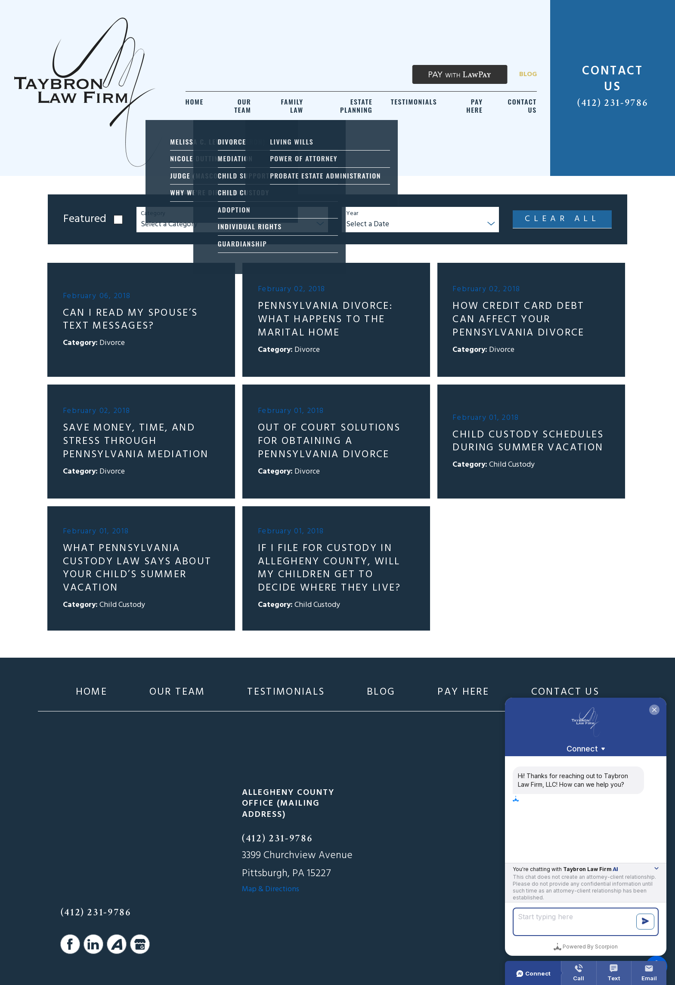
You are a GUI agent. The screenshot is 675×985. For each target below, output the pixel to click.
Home (91, 692)
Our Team (177, 692)
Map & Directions (270, 889)
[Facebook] (70, 944)
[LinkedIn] (93, 944)
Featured (84, 219)
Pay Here (463, 692)
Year (352, 214)
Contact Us (565, 692)
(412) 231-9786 (612, 102)
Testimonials (286, 692)
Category (153, 214)
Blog (528, 74)
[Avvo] (117, 944)
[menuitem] (195, 106)
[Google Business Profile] (140, 944)
